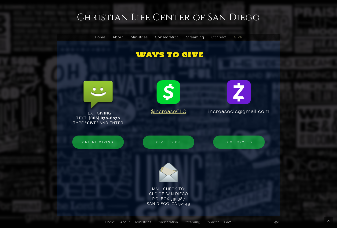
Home (100, 37)
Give (238, 37)
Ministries (139, 37)
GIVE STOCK (168, 142)
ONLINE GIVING (98, 142)
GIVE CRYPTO (239, 142)
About (118, 37)
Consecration (167, 37)
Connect (219, 37)
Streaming (195, 37)
